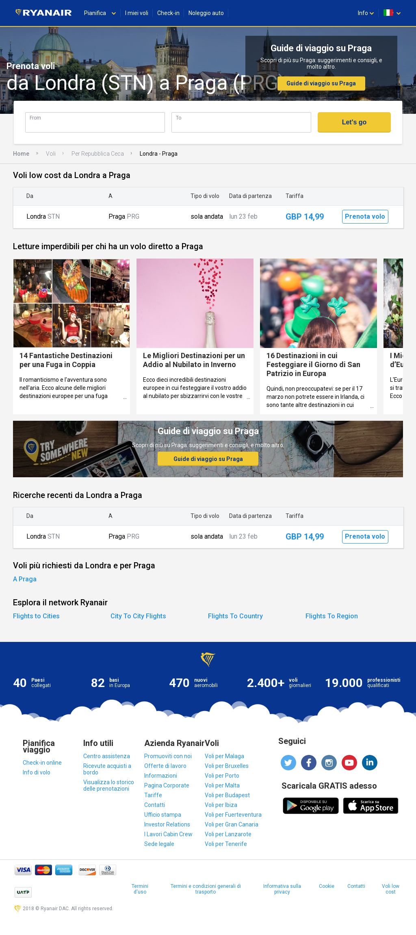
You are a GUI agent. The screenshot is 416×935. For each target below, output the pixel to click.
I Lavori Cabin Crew (168, 834)
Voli (51, 153)
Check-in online (42, 762)
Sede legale (159, 844)
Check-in (168, 13)
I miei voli (136, 13)
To (178, 117)
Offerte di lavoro (165, 766)
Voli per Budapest (227, 795)
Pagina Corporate (166, 785)
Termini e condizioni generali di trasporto (206, 889)
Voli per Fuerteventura (233, 814)
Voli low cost (390, 889)
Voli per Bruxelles (227, 766)
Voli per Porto (222, 775)
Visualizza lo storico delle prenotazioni (108, 785)
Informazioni (160, 775)
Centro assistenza (106, 756)
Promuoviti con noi (168, 756)
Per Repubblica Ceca (98, 153)
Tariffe (153, 795)
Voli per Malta (222, 785)
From (35, 117)
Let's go (354, 122)
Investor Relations (167, 824)
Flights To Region (332, 616)
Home (21, 153)
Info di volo (36, 772)
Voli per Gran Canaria (231, 824)
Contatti (154, 805)
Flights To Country (235, 616)
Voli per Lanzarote (228, 834)
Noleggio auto (206, 13)
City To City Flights (138, 616)
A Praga (25, 579)
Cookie (326, 886)
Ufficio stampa (162, 814)
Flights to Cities (36, 616)
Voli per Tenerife (226, 844)
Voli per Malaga (224, 756)
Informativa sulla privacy (282, 889)
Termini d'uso (140, 889)
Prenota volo (365, 216)
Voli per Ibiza (221, 805)
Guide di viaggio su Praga (321, 83)
